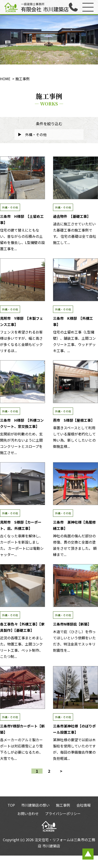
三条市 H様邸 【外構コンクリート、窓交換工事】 (22, 381)
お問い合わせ (28, 813)
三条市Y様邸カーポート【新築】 (22, 687)
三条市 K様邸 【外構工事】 (75, 279)
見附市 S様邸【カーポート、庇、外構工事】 (22, 483)
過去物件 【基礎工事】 (75, 177)
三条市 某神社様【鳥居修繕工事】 (75, 483)
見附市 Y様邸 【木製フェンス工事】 (22, 279)
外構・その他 (10, 207)
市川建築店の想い (35, 805)
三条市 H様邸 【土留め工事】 (22, 177)
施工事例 (63, 805)
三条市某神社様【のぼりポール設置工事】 (75, 687)
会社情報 (83, 805)
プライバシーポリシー (63, 813)
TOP (11, 805)
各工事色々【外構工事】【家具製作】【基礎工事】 (22, 585)
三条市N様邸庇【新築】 (75, 585)
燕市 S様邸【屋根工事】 (75, 381)
